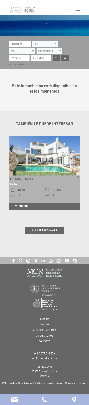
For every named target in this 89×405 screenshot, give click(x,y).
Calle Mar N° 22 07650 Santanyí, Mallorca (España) (44, 371)
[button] (45, 44)
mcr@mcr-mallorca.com (45, 358)
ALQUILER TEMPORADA (44, 330)
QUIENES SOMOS (44, 335)
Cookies (59, 383)
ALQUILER (44, 324)
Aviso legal (29, 383)
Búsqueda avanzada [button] (17, 64)
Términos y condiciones (75, 383)
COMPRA (44, 318)
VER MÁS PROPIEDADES (44, 230)
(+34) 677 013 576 (44, 353)
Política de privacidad (45, 383)
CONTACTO (44, 341)
